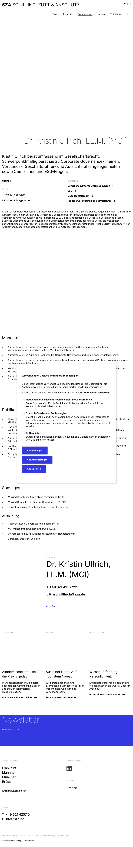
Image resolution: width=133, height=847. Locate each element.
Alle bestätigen (34, 450)
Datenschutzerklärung (96, 392)
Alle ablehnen (34, 469)
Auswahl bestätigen (37, 459)
